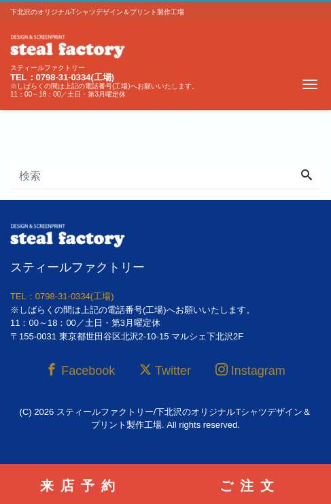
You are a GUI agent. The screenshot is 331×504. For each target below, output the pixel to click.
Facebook (80, 370)
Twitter (165, 370)
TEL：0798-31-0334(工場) (62, 77)
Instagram (250, 370)
